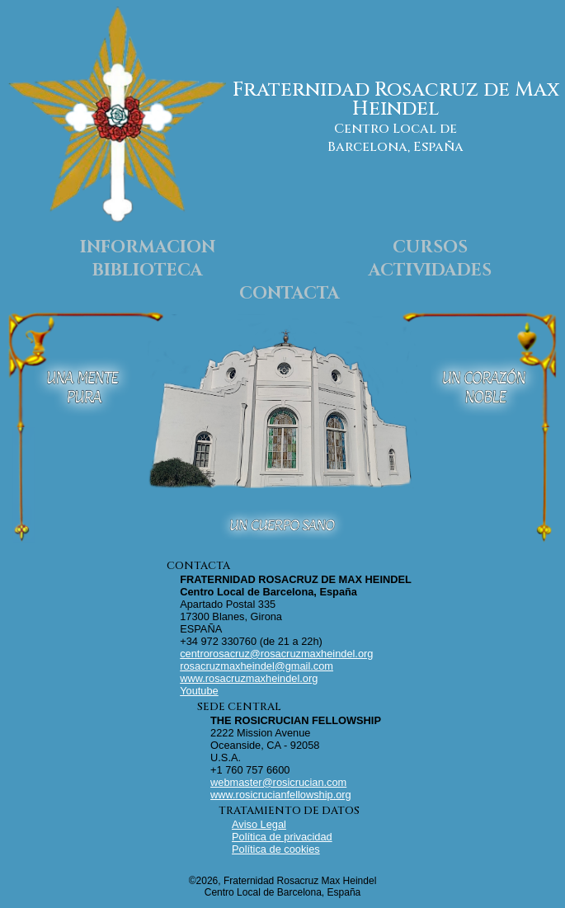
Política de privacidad (282, 836)
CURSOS (430, 247)
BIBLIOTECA (147, 270)
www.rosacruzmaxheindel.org (249, 678)
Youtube (199, 691)
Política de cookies (276, 849)
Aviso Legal (259, 824)
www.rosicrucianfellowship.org (280, 794)
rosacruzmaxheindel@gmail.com (256, 666)
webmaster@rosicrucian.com (278, 782)
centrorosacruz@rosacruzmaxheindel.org (276, 653)
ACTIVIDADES (430, 270)
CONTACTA (289, 293)
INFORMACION (147, 247)
